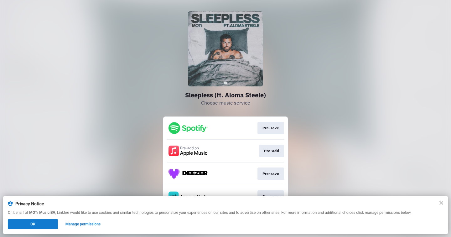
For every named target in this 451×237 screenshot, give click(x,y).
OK (32, 224)
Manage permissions (83, 224)
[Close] (441, 203)
